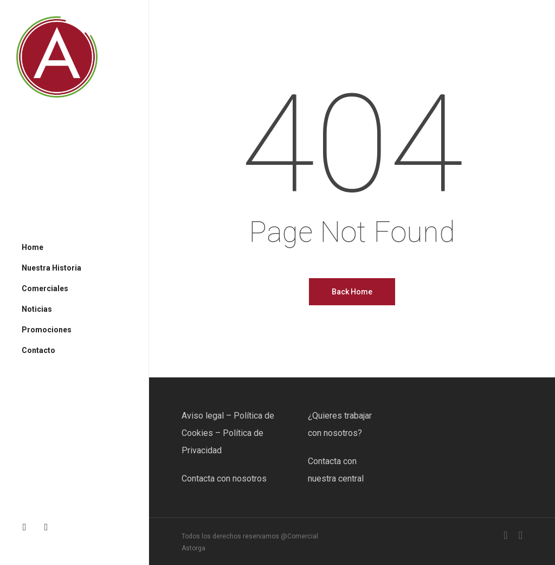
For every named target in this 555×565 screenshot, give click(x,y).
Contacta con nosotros (224, 478)
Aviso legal (203, 415)
